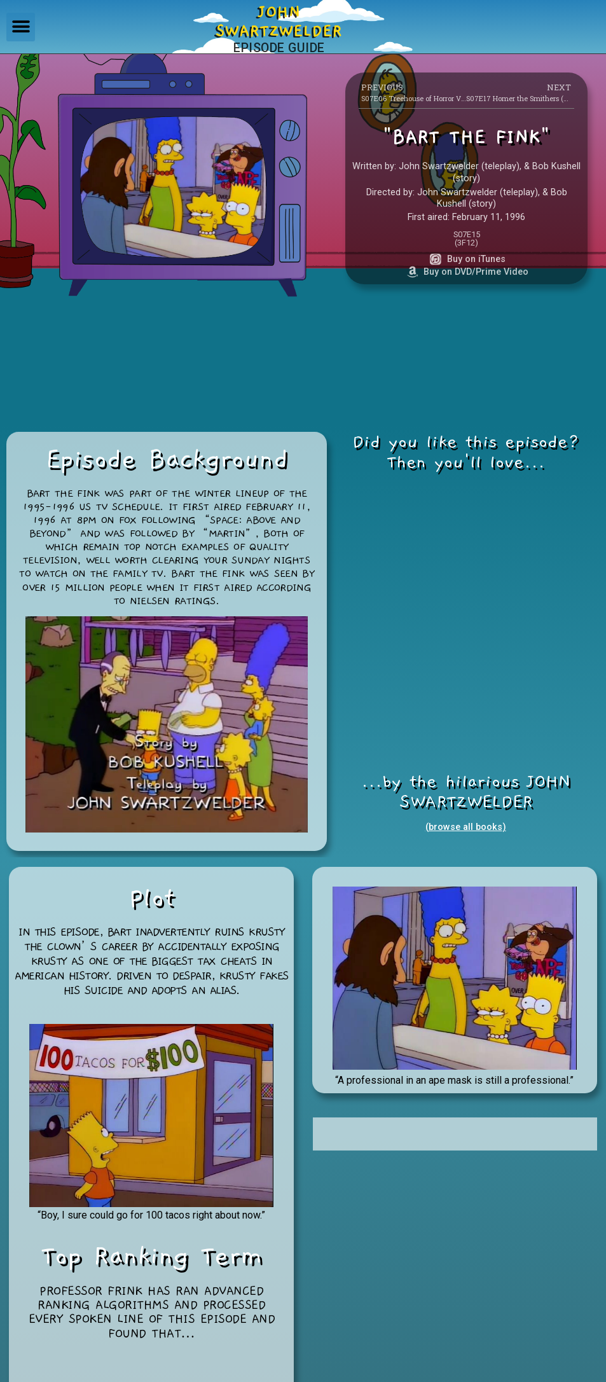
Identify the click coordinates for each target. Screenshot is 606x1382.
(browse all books (463, 827)
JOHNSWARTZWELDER (279, 22)
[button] (20, 27)
